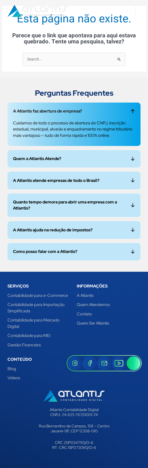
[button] (135, 11)
